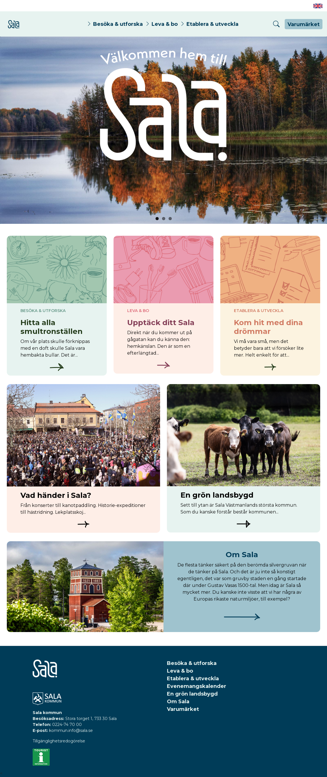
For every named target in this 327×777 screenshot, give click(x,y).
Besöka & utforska (118, 24)
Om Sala (178, 701)
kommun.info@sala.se (71, 730)
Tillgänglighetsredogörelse (59, 741)
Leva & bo (165, 24)
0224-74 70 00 (67, 724)
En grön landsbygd (192, 694)
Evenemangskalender (196, 686)
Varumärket (304, 24)
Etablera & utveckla (212, 24)
